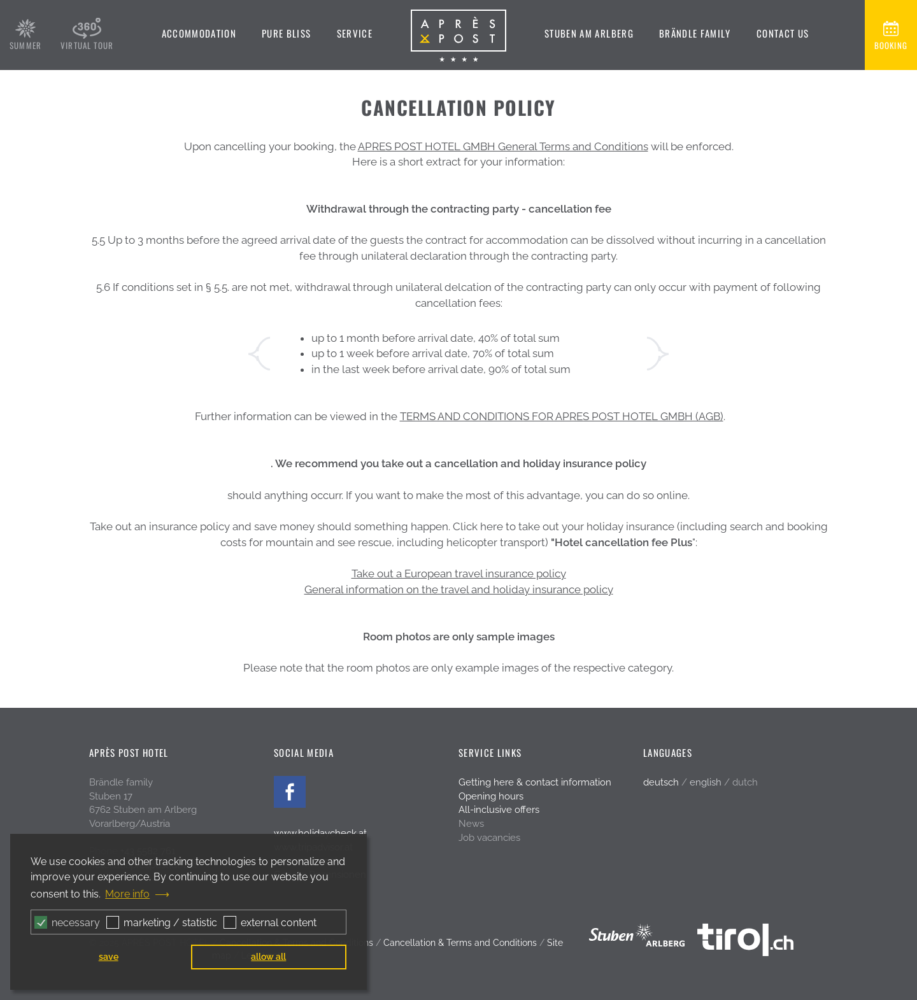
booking (890, 45)
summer (25, 45)
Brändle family (695, 33)
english (706, 782)
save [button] (108, 956)
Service (355, 33)
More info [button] (127, 894)
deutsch (661, 782)
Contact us (783, 33)
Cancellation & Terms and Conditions (460, 943)
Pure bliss (286, 33)
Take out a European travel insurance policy (459, 573)
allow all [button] (268, 956)
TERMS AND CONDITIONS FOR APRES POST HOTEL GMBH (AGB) (561, 416)
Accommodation (199, 33)
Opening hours (490, 796)
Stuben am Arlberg (589, 33)
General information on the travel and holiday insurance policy (458, 589)
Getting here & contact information (534, 782)
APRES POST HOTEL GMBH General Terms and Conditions (503, 146)
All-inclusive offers (498, 809)
